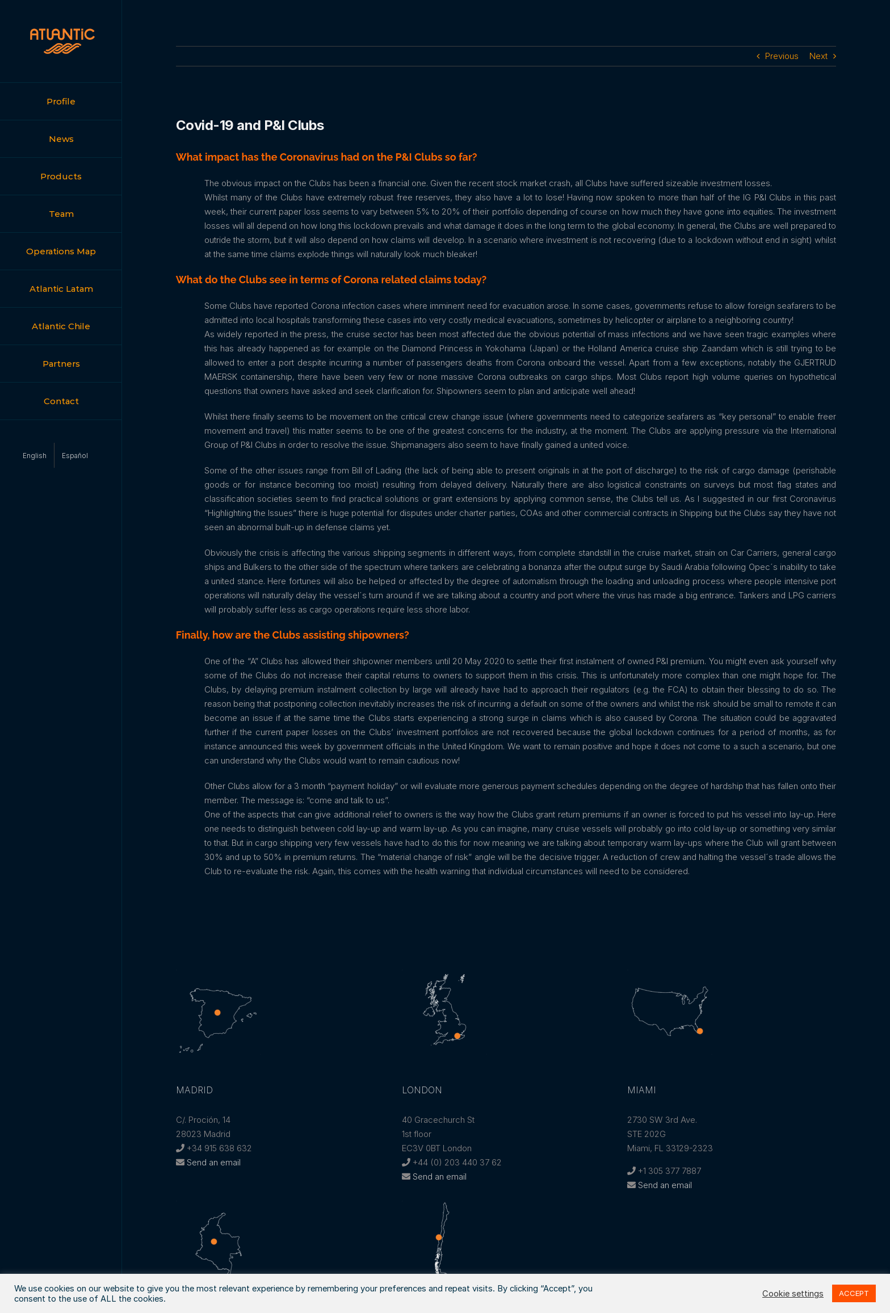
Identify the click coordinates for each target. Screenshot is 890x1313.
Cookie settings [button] (793, 1294)
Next (818, 56)
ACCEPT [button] (854, 1293)
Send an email (214, 1162)
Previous (782, 56)
